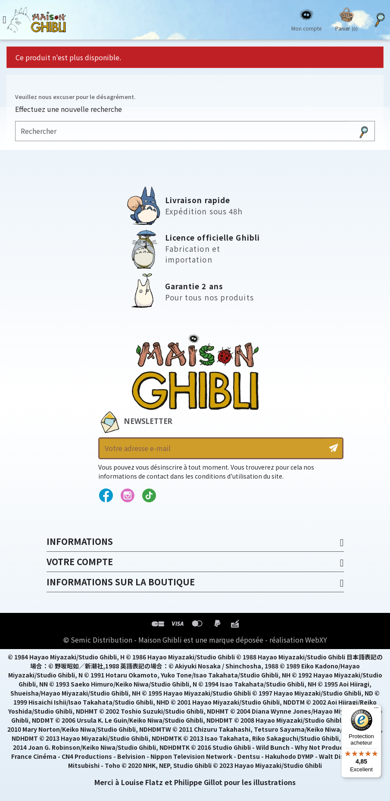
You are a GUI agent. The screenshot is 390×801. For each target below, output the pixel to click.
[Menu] (376, 710)
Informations (80, 541)
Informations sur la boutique (121, 581)
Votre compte (80, 561)
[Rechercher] (182, 131)
